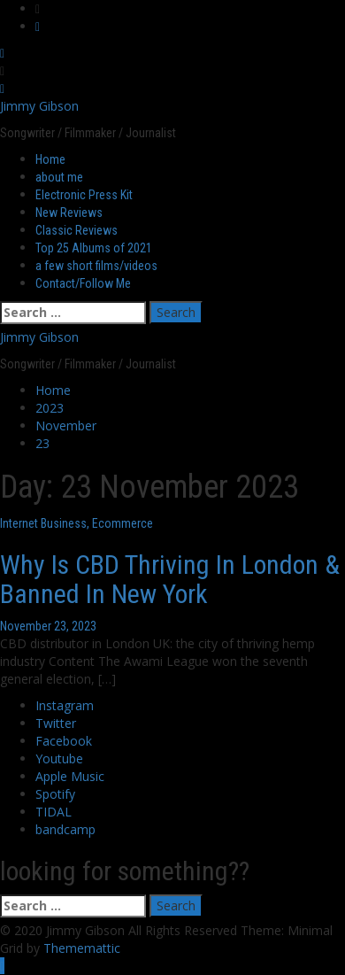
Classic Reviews (76, 230)
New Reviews (69, 212)
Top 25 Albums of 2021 (93, 248)
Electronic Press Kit (84, 195)
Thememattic (81, 948)
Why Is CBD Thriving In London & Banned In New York (170, 579)
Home (50, 159)
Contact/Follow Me (83, 283)
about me (59, 177)
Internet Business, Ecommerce (76, 523)
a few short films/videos (96, 266)
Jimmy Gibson (39, 105)
